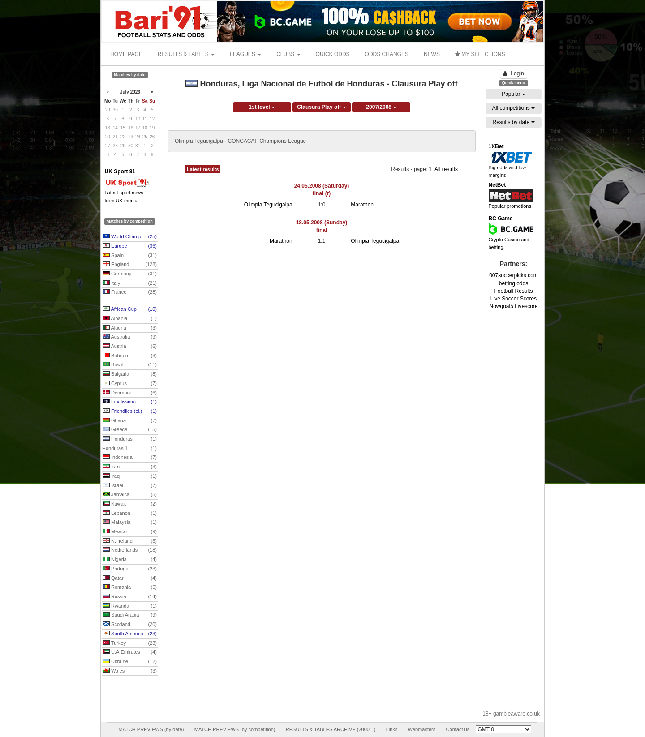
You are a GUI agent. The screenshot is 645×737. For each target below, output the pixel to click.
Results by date (513, 122)
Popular (513, 94)
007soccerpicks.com (513, 275)
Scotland (130, 624)
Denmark (130, 393)
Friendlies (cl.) (130, 411)
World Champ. (130, 236)
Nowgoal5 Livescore (513, 306)
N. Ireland (130, 541)
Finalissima (130, 402)
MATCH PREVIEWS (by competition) (234, 729)
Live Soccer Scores (513, 299)
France (130, 292)
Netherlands (130, 550)
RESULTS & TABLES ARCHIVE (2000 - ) (331, 729)
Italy (130, 283)
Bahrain (130, 356)
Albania (130, 318)
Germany (130, 274)
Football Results (513, 291)
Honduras (130, 439)
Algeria (130, 328)
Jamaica (130, 494)
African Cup (130, 309)
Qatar (130, 578)
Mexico (130, 532)
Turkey (130, 643)
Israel (130, 485)
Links (392, 729)
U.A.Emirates (130, 652)
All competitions (513, 108)
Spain (130, 255)
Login (513, 73)
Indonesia (130, 457)
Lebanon (130, 513)
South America (130, 634)
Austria (130, 346)
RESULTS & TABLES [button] (186, 54)
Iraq (130, 476)
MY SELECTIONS (480, 54)
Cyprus (130, 383)
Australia (130, 337)
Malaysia (130, 522)
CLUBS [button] (288, 54)
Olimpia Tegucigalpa (268, 204)
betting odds (513, 283)
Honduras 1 (129, 448)
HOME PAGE (126, 54)
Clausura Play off (321, 107)
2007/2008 (381, 107)
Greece (130, 429)
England (130, 264)
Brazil (130, 364)
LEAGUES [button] (245, 54)
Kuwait (130, 504)
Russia (130, 596)
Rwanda (130, 606)
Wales (130, 671)
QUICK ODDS (333, 54)
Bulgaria (130, 374)
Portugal (130, 569)
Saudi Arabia (130, 615)
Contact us (458, 729)
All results (446, 169)
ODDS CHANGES (386, 54)
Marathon (362, 204)
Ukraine (130, 661)
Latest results (203, 169)
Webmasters (422, 729)
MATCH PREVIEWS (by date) (151, 729)
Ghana (130, 420)
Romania (130, 587)
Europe (130, 246)
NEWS (432, 54)
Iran (130, 467)
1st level (262, 107)
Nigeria (130, 559)
